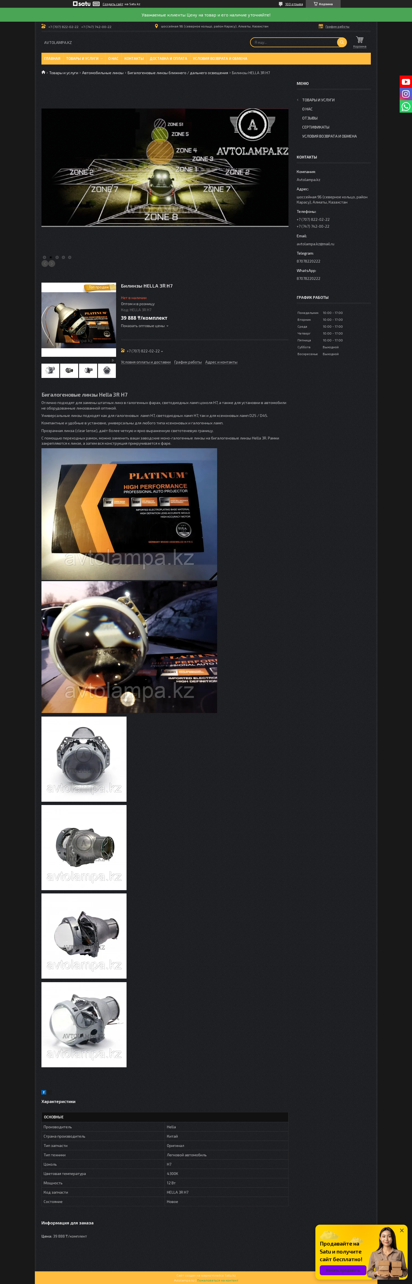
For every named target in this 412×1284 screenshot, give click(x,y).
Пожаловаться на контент (217, 1280)
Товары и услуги (82, 58)
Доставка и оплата (168, 58)
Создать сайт (113, 4)
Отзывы (310, 118)
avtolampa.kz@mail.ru (315, 243)
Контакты (134, 58)
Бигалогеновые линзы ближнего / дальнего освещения (178, 72)
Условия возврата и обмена (220, 58)
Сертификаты (315, 127)
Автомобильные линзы (103, 72)
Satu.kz (230, 1275)
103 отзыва (294, 4)
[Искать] (342, 42)
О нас (113, 58)
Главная (52, 58)
